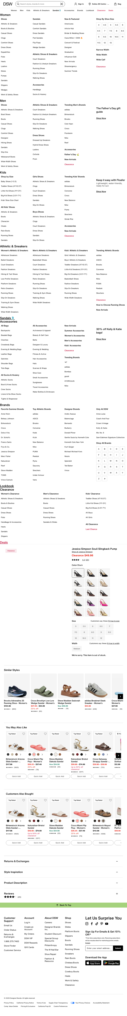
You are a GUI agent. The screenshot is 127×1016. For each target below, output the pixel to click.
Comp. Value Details (11, 1006)
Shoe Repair (50, 954)
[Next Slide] (120, 696)
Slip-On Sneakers (40, 73)
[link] (16, 703)
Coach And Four (102, 418)
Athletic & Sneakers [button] (41, 10)
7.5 (110, 30)
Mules (3, 71)
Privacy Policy (9, 1003)
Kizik (35, 437)
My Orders (29, 933)
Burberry (68, 428)
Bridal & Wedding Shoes (74, 33)
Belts (35, 340)
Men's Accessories (73, 340)
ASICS (98, 260)
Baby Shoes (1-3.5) (8, 181)
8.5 (122, 30)
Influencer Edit (70, 56)
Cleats (3, 226)
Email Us (8, 925)
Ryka (35, 461)
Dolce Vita (5, 432)
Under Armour (38, 475)
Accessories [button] (69, 10)
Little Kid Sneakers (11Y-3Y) (75, 269)
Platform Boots (72, 931)
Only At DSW (102, 409)
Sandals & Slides (50, 522)
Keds (35, 432)
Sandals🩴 (57, 10)
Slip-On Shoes (38, 205)
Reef (66, 142)
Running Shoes (39, 68)
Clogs (3, 38)
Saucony (36, 465)
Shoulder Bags (7, 363)
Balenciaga (69, 418)
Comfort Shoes (7, 42)
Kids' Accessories (72, 345)
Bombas (67, 371)
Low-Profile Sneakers (9, 278)
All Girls (89, 517)
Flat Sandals (38, 38)
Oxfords (36, 154)
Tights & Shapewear (9, 398)
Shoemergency (70, 66)
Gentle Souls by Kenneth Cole (76, 437)
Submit (118, 948)
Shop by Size (7, 176)
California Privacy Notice (25, 1003)
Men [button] (21, 10)
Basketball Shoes (40, 260)
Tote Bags (5, 368)
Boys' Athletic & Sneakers (75, 260)
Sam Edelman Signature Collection (110, 437)
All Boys (89, 512)
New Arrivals (69, 61)
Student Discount (53, 933)
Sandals (4, 80)
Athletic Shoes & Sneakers (45, 54)
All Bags (5, 325)
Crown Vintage (102, 423)
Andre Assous (70, 414)
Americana (68, 23)
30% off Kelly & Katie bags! (109, 365)
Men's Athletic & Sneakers (45, 250)
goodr (66, 376)
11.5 (98, 42)
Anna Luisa (100, 414)
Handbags (37, 89)
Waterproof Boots (8, 156)
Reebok (99, 288)
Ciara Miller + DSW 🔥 (73, 38)
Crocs (66, 128)
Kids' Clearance (93, 493)
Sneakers (69, 953)
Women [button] (14, 10)
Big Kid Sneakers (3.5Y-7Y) (75, 274)
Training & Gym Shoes (10, 302)
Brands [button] (80, 10)
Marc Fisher (6, 456)
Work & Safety (72, 980)
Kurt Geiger (69, 446)
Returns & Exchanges (9, 935)
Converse (68, 190)
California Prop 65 (44, 1006)
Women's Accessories (74, 335)
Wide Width (101, 54)
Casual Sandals (39, 23)
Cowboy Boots (72, 971)
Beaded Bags (6, 335)
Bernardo (68, 423)
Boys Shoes (38, 211)
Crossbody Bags (7, 344)
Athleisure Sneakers (9, 255)
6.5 (98, 30)
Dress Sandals (38, 33)
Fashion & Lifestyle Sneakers (44, 63)
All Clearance (92, 524)
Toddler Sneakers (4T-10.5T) (75, 264)
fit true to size (113, 621)
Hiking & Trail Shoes (9, 274)
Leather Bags (6, 354)
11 (122, 36)
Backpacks (5, 330)
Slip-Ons (4, 152)
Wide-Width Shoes (8, 161)
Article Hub (69, 28)
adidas (67, 109)
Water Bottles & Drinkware (43, 391)
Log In (27, 922)
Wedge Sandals (39, 47)
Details (87, 943)
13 (111, 42)
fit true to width (113, 643)
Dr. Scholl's (5, 437)
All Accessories (40, 325)
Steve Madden (7, 470)
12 (105, 42)
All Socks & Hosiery (10, 374)
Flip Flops (37, 42)
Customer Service (12, 950)
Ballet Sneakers (7, 260)
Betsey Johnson (7, 418)
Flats (3, 56)
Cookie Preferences (60, 1006)
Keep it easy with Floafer (110, 214)
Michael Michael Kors (73, 451)
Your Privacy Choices (80, 1003)
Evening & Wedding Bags (11, 349)
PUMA (98, 283)
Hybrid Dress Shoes (41, 144)
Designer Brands (72, 409)
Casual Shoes (6, 33)
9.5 (104, 36)
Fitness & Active (39, 354)
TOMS (3, 475)
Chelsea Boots (72, 962)
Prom (35, 159)
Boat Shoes (5, 114)
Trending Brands (72, 357)
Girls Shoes (38, 176)
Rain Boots (5, 230)
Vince (66, 470)
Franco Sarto (6, 442)
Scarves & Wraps (40, 368)
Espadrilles (5, 52)
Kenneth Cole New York (74, 442)
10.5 (116, 36)
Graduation (69, 52)
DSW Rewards (30, 942)
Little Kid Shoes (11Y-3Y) (11, 190)
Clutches (4, 340)
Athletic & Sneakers (9, 23)
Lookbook (90, 10)
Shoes (4, 18)
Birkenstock (69, 114)
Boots (3, 119)
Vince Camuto (7, 479)
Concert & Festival (72, 42)
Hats (34, 363)
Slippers (4, 85)
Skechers (68, 214)
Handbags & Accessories (11, 522)
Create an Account (28, 928)
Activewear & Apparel (42, 330)
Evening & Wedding (40, 349)
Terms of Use (41, 1003)
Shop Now (101, 152)
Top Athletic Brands (42, 409)
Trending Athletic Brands (107, 250)
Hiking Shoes (6, 142)
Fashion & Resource (49, 959)
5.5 (116, 25)
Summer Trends (70, 71)
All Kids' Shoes (8, 207)
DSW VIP (28, 938)
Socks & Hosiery (39, 94)
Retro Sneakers (7, 288)
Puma (66, 209)
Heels (3, 61)
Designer (68, 47)
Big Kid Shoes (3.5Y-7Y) (11, 195)
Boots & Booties (7, 28)
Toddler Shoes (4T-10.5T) (11, 186)
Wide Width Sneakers (9, 312)
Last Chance (91, 529)
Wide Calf (100, 59)
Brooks (67, 119)
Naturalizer (5, 461)
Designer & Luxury (40, 344)
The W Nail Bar (52, 949)
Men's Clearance (51, 493)
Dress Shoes (6, 47)
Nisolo (67, 456)
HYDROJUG (69, 381)
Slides (68, 926)
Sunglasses (37, 382)
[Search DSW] (40, 4)
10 (111, 36)
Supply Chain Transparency (58, 1003)
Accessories (70, 149)
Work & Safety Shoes (9, 94)
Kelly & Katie (101, 428)
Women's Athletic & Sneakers (14, 250)
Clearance (101, 66)
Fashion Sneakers (8, 269)
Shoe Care (37, 373)
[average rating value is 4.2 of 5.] (78, 559)
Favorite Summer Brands (12, 409)
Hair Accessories (40, 358)
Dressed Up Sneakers (41, 140)
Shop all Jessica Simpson (82, 551)
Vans (35, 479)
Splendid (68, 461)
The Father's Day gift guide (108, 144)
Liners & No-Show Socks (11, 394)
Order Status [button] (10, 929)
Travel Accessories (40, 387)
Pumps (3, 75)
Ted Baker (68, 465)
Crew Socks (6, 389)
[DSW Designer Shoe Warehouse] (8, 3)
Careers (48, 922)
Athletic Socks (7, 379)
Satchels (4, 358)
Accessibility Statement (101, 1003)
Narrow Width (102, 49)
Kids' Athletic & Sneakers (76, 250)
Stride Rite (68, 219)
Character (5, 221)
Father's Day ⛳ (71, 154)
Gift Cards (29, 947)
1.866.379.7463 (11, 941)
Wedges (4, 89)
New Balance (69, 200)
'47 (65, 362)
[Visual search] (61, 4)
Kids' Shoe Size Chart (9, 200)
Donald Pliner (69, 432)
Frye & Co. (5, 446)
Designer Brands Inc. (52, 928)
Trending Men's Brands (75, 104)
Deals (111, 10)
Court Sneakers (39, 59)
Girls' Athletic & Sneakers (74, 255)
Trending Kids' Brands (74, 176)
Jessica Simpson (8, 451)
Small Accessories (40, 377)
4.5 (104, 25)
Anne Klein (5, 414)
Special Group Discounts (51, 939)
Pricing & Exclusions (28, 1006)
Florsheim (68, 133)
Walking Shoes (39, 78)
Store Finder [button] (10, 945)
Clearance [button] (101, 10)
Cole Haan (68, 123)
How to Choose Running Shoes (110, 304)
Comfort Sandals (39, 28)
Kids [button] (28, 10)
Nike (66, 138)
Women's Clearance (10, 493)
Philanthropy (51, 945)
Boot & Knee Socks (9, 384)
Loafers (4, 66)
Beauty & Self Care (40, 335)
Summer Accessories (74, 330)
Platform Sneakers (8, 283)
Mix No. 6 (100, 432)
